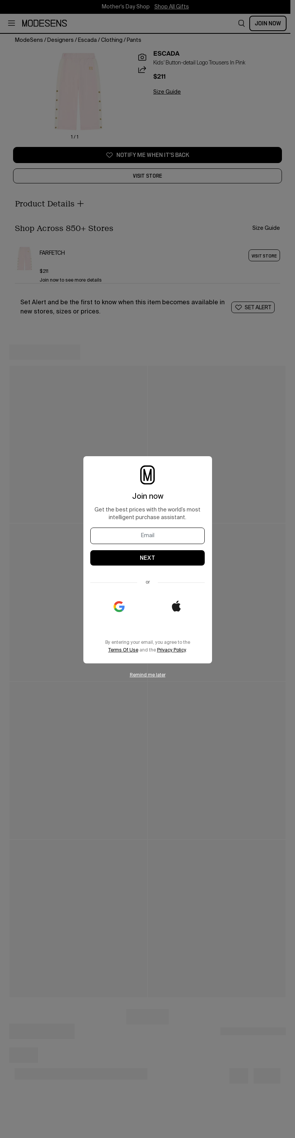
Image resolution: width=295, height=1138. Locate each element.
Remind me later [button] (148, 675)
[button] (176, 606)
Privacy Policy (171, 650)
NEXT (147, 558)
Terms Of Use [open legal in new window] (123, 650)
